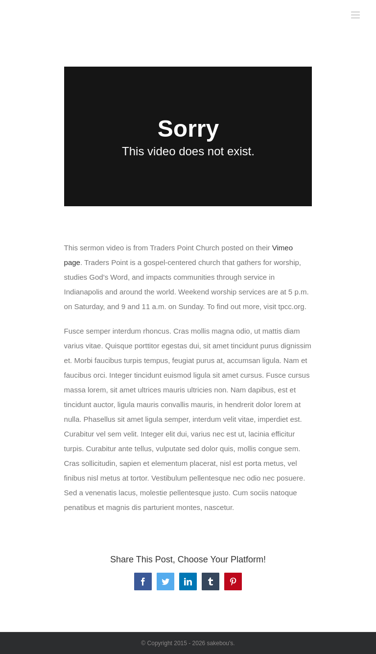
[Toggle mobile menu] (356, 15)
